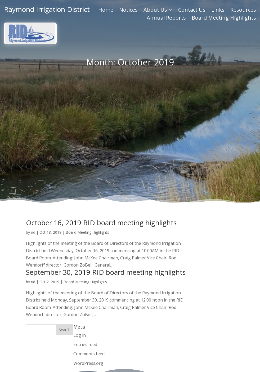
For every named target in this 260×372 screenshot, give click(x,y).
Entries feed (85, 220)
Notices (128, 10)
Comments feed (89, 229)
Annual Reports (166, 18)
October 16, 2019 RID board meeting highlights (101, 98)
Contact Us (191, 10)
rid (33, 107)
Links (218, 10)
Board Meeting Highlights (224, 18)
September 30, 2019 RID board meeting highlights (106, 147)
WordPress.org (88, 238)
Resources (243, 10)
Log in (79, 210)
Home (105, 10)
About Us (155, 10)
